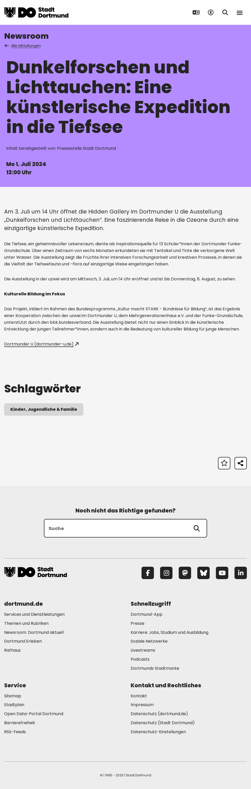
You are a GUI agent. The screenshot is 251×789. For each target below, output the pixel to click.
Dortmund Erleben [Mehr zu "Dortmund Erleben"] (23, 641)
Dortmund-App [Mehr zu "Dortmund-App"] (146, 614)
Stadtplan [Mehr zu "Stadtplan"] (14, 705)
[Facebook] (148, 573)
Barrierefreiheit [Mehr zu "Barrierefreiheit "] (19, 723)
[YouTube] (222, 573)
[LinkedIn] (240, 573)
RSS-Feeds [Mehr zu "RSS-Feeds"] (15, 732)
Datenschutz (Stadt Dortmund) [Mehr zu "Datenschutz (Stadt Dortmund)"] (163, 723)
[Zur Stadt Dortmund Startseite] (36, 12)
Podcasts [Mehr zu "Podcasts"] (140, 659)
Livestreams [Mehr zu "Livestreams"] (143, 650)
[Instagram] (166, 573)
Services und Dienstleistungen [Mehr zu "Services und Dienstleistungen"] (34, 614)
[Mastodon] (185, 573)
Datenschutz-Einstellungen (158, 732)
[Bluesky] (203, 573)
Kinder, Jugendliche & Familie (43, 409)
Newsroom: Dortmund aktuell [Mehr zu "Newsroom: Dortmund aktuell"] (34, 632)
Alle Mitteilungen (23, 45)
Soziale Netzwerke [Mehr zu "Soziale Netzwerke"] (149, 641)
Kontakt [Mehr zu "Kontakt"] (139, 696)
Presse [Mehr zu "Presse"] (137, 623)
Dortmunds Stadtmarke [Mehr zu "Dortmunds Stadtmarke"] (155, 668)
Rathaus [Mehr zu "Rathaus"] (12, 650)
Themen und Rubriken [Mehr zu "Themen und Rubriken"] (26, 623)
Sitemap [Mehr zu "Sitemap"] (12, 696)
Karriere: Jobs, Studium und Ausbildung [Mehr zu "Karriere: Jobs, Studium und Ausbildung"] (169, 632)
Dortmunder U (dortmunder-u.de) (41, 344)
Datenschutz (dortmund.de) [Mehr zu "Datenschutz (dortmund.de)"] (159, 714)
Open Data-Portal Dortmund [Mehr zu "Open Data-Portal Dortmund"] (33, 714)
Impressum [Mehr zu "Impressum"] (142, 705)
